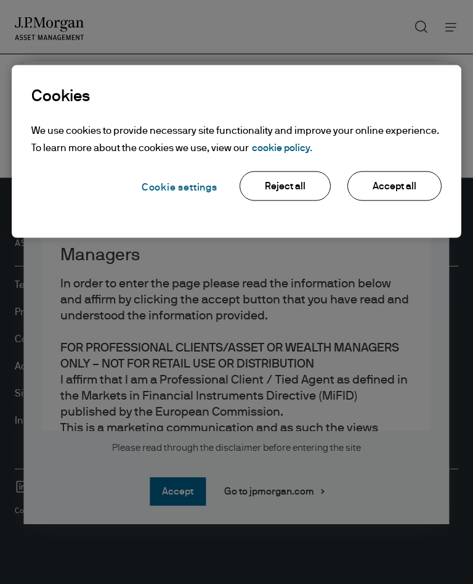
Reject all (285, 186)
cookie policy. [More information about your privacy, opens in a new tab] (282, 148)
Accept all (394, 186)
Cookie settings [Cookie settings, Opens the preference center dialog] (179, 187)
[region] (236, 151)
